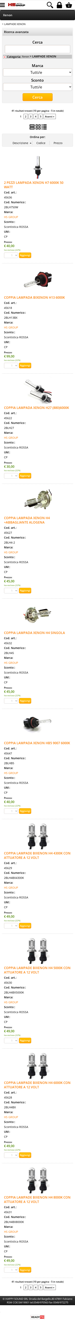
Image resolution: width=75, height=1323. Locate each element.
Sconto (37, 80)
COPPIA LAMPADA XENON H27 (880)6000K (36, 408)
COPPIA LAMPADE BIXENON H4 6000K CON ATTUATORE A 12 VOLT (37, 1085)
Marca (37, 65)
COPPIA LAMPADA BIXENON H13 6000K (34, 297)
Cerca (37, 42)
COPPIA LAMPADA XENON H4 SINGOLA (34, 633)
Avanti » (49, 116)
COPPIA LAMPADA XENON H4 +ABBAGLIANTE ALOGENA (27, 520)
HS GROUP (11, 217)
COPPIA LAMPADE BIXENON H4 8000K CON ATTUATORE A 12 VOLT (37, 1199)
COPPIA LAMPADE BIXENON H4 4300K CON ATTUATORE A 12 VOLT (37, 855)
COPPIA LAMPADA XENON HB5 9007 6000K (37, 743)
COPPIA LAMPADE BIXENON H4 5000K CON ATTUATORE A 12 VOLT (37, 970)
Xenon (7, 15)
